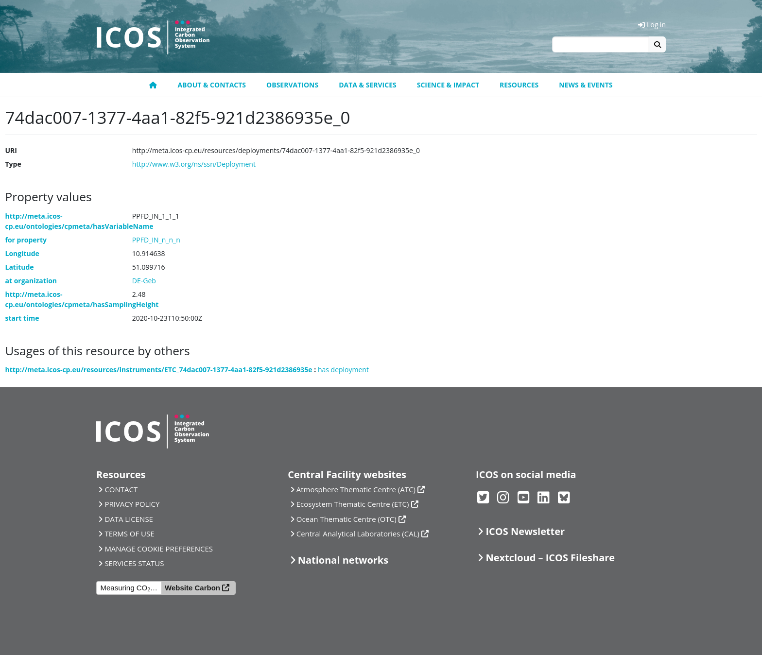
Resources (519, 84)
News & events (585, 84)
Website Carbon (192, 588)
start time (22, 318)
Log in (652, 24)
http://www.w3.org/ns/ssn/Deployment (194, 164)
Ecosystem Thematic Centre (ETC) (352, 504)
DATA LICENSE (128, 519)
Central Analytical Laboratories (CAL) (357, 533)
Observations (292, 84)
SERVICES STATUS (134, 563)
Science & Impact (448, 84)
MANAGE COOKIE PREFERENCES (158, 548)
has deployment (343, 369)
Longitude (22, 253)
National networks (343, 560)
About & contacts (211, 84)
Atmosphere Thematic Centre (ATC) (356, 489)
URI (11, 150)
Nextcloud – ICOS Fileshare (550, 557)
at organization (31, 280)
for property (26, 239)
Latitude (19, 267)
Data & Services (368, 84)
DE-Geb (144, 280)
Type (13, 164)
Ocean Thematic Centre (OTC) (346, 519)
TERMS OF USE (129, 533)
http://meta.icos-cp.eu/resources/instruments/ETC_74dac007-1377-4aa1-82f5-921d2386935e (158, 369)
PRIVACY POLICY (131, 504)
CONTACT (121, 489)
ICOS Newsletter (525, 531)
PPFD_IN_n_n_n (156, 239)
